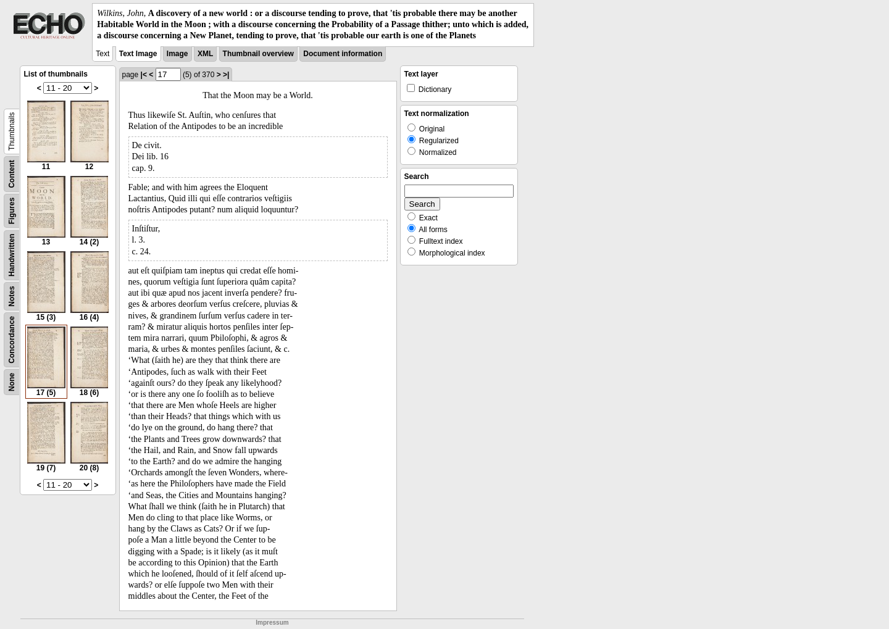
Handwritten (11, 254)
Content (11, 174)
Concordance (11, 340)
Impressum (272, 622)
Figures (11, 210)
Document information (342, 53)
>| (226, 74)
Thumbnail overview (258, 53)
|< (144, 74)
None (11, 382)
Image (177, 53)
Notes (11, 296)
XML (205, 53)
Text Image (138, 53)
